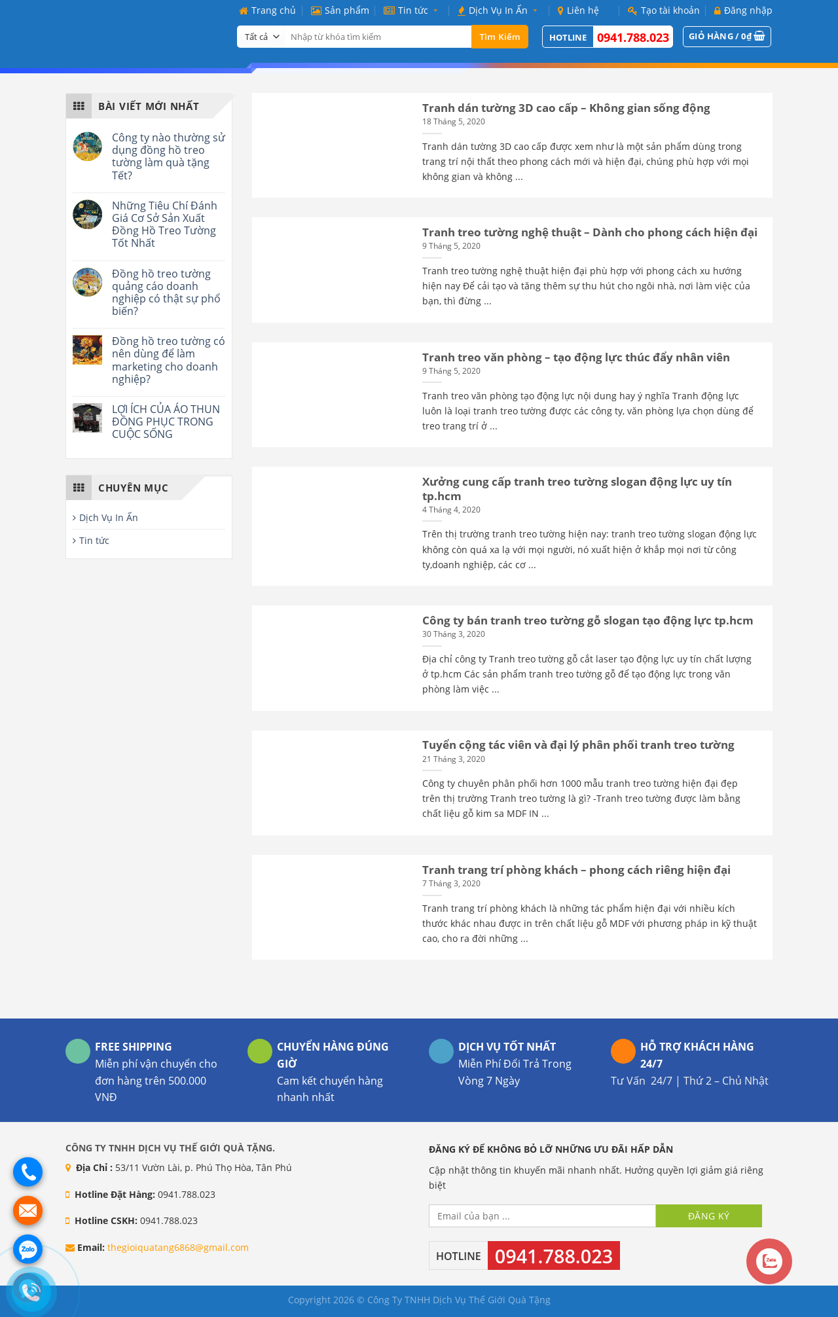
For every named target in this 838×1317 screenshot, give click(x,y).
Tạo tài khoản (664, 10)
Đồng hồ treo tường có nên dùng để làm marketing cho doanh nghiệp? (168, 360)
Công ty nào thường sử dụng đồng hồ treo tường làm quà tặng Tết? (168, 157)
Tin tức (413, 10)
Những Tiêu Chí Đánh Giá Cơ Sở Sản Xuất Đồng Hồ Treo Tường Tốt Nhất (164, 225)
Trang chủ (267, 10)
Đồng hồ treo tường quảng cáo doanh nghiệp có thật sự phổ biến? (166, 293)
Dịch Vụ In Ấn (500, 10)
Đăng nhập (743, 10)
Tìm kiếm (499, 37)
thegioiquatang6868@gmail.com (178, 1247)
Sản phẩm (340, 10)
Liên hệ (578, 10)
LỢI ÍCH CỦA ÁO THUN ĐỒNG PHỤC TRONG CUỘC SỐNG (166, 422)
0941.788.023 (633, 37)
